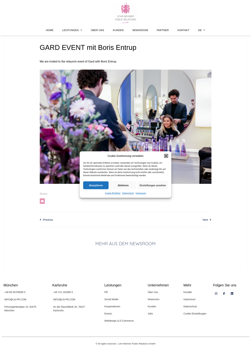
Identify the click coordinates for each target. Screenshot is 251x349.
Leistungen (72, 30)
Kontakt (183, 30)
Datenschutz (128, 193)
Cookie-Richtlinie (112, 193)
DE (201, 30)
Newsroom (140, 30)
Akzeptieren (96, 185)
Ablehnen (123, 185)
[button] (166, 156)
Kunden (118, 30)
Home (50, 30)
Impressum (141, 193)
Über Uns (97, 30)
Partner (163, 30)
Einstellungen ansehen (153, 185)
